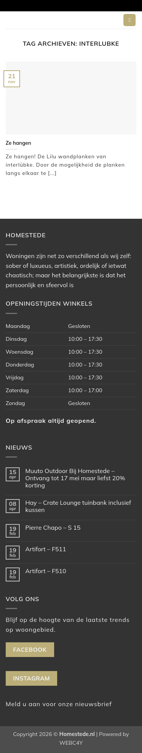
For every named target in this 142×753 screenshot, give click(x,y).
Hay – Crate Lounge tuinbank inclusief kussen (78, 506)
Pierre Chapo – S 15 (53, 527)
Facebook (30, 649)
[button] (129, 20)
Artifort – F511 (45, 549)
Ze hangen (18, 142)
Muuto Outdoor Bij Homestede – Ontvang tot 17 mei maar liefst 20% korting (75, 478)
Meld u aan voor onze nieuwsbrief (59, 704)
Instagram (31, 678)
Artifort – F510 (45, 571)
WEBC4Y (71, 742)
